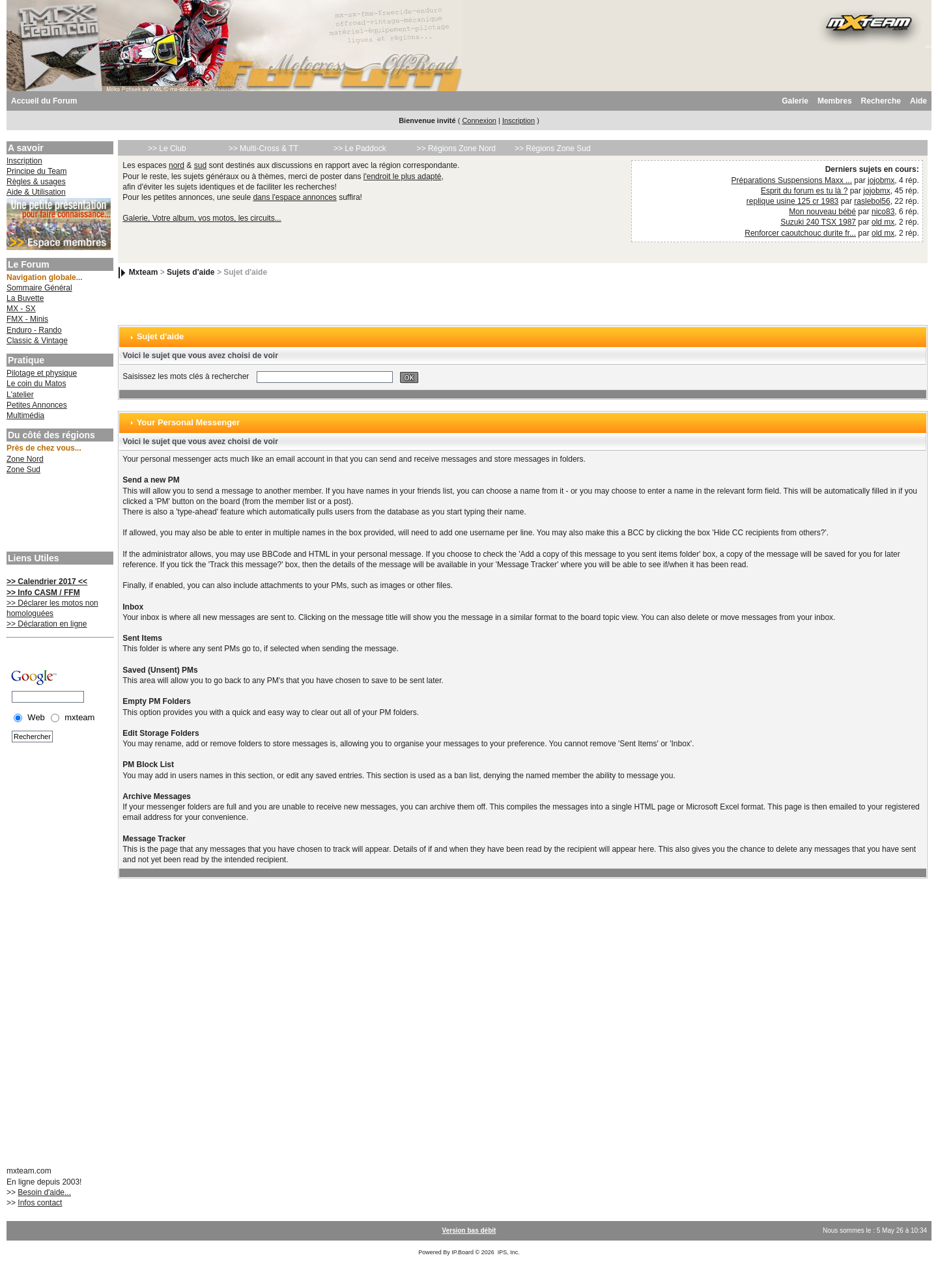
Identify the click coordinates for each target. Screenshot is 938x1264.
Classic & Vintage (37, 340)
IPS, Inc (508, 1252)
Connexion (479, 120)
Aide (918, 100)
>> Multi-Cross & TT (263, 148)
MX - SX (21, 308)
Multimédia (25, 415)
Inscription (518, 120)
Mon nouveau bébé (822, 211)
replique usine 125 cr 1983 (792, 201)
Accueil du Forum (44, 100)
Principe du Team (37, 171)
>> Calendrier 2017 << (47, 581)
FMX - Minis (27, 319)
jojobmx (881, 180)
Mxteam (143, 272)
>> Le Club (167, 148)
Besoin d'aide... (44, 1192)
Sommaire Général (39, 287)
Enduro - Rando (34, 330)
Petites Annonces (37, 405)
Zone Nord (25, 459)
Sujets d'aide (191, 272)
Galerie (795, 100)
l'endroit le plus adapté (402, 176)
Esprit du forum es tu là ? (804, 190)
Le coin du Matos (36, 383)
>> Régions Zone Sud (553, 148)
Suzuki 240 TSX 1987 (818, 222)
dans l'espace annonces (294, 197)
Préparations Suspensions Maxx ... (792, 180)
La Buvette (25, 298)
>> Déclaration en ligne (47, 623)
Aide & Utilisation (36, 192)
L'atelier (20, 394)
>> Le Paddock (360, 148)
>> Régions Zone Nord (456, 148)
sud (200, 165)
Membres (834, 100)
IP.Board (462, 1252)
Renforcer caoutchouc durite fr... (800, 233)
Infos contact (40, 1202)
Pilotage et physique (42, 373)
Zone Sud (23, 469)
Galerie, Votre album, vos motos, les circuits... (201, 218)
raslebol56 (872, 201)
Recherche (881, 100)
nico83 (883, 211)
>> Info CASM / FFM (43, 592)
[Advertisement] (59, 514)
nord (176, 165)
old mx (883, 222)
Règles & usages (36, 181)
